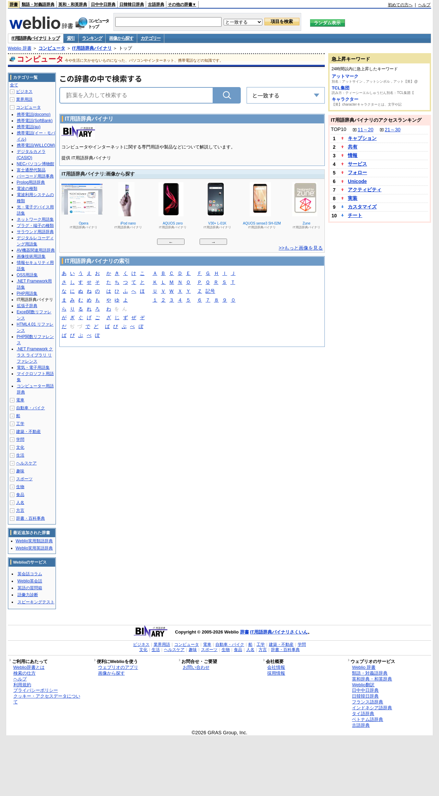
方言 (20, 510)
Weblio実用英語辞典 (34, 548)
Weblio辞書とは (29, 667)
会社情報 (276, 667)
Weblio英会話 (29, 581)
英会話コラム (29, 573)
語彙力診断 (27, 594)
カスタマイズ (362, 206)
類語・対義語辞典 (38, 4)
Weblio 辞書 (20, 48)
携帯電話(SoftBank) (35, 120)
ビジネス (24, 91)
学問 (20, 439)
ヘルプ (424, 4)
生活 (20, 455)
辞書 (14, 4)
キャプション (362, 138)
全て (14, 85)
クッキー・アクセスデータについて (46, 699)
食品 (20, 494)
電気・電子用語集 (33, 367)
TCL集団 (340, 88)
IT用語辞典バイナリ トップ (36, 38)
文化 (20, 447)
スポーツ (24, 479)
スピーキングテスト (36, 602)
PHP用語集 (27, 293)
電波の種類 (27, 188)
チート (355, 215)
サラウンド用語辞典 (35, 231)
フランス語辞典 (367, 701)
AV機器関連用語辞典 (36, 250)
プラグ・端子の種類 (35, 225)
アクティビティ (364, 189)
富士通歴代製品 (31, 170)
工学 (20, 423)
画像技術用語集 (31, 256)
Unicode (357, 181)
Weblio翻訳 (363, 684)
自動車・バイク (30, 408)
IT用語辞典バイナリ (92, 48)
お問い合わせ (196, 667)
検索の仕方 (24, 673)
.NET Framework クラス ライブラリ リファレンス (35, 355)
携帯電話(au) (28, 126)
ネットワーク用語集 (35, 219)
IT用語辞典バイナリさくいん (279, 632)
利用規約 (22, 684)
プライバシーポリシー (35, 690)
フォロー (357, 172)
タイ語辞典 (363, 713)
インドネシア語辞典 (372, 707)
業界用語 (24, 99)
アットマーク (345, 76)
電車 (20, 400)
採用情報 (276, 673)
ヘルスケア (26, 463)
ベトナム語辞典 (367, 719)
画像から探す (121, 38)
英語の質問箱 (29, 588)
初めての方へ (400, 4)
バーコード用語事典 (35, 176)
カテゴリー (151, 38)
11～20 (365, 129)
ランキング (92, 38)
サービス (357, 164)
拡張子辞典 (27, 305)
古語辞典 (156, 4)
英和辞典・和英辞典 (372, 679)
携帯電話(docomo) (34, 114)
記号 (210, 291)
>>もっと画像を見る (301, 248)
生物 (20, 486)
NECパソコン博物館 (35, 163)
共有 (352, 146)
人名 (20, 502)
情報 (352, 155)
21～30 (393, 129)
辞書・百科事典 (30, 518)
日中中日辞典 (103, 4)
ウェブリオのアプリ (118, 667)
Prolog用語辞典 (31, 182)
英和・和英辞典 (72, 4)
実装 (352, 198)
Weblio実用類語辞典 (34, 541)
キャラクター (345, 99)
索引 (71, 38)
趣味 (20, 471)
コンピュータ (51, 48)
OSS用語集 (27, 275)
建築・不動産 (28, 431)
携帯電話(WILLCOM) (36, 145)
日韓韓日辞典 (131, 4)
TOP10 (338, 129)
